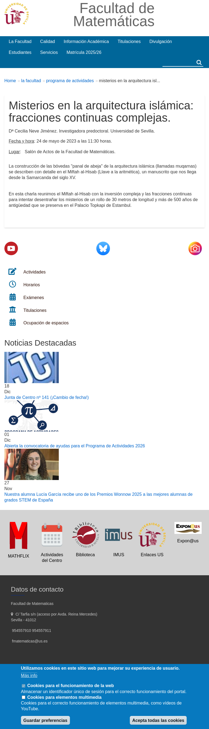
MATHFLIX (18, 556)
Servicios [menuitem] (49, 52)
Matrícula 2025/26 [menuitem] (84, 52)
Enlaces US (152, 554)
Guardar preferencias (45, 720)
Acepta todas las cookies (158, 720)
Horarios (31, 284)
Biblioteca (85, 554)
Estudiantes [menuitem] (20, 52)
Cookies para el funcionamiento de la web (70, 685)
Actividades (34, 272)
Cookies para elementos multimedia (64, 697)
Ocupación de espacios (46, 323)
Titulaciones (35, 310)
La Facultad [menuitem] (20, 41)
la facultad (31, 80)
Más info (29, 675)
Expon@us (188, 541)
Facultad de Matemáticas (114, 14)
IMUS (118, 554)
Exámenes (33, 297)
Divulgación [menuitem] (160, 41)
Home (10, 80)
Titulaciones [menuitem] (129, 41)
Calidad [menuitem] (47, 41)
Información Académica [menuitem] (86, 41)
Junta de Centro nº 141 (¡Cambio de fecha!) (46, 397)
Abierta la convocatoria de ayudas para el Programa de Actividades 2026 (74, 446)
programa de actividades (70, 80)
